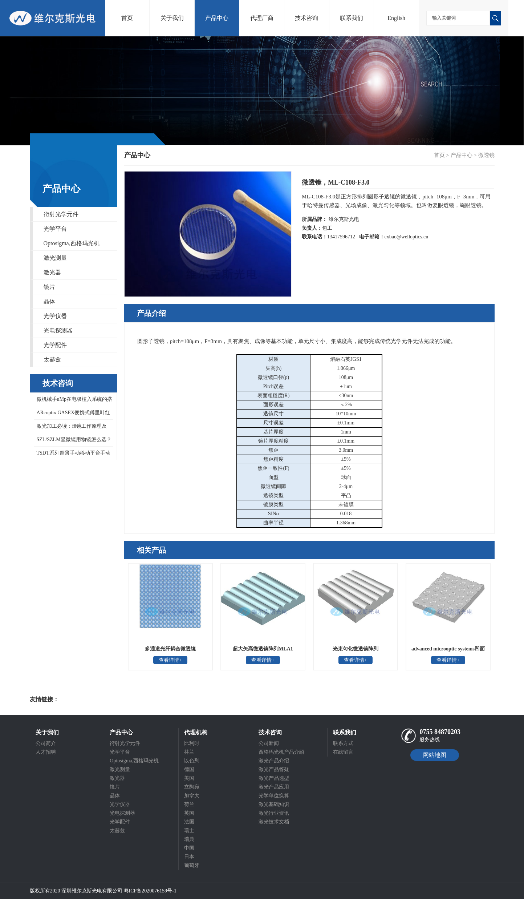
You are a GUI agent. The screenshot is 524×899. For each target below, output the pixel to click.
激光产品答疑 (274, 769)
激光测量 (55, 258)
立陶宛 (191, 787)
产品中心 (216, 18)
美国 (189, 778)
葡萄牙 (191, 865)
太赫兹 (52, 359)
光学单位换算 (274, 795)
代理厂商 (261, 18)
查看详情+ (170, 660)
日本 (189, 856)
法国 (189, 822)
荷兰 (189, 804)
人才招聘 (46, 752)
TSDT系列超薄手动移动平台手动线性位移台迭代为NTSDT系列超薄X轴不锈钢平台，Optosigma (72, 455)
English (396, 18)
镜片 (49, 287)
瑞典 (189, 839)
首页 (127, 18)
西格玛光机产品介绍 (281, 752)
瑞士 (189, 830)
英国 (189, 813)
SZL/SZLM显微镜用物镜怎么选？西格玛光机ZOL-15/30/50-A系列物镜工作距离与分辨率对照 (72, 442)
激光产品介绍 (274, 760)
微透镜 (486, 155)
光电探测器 (58, 330)
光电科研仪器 (80, 699)
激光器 (52, 272)
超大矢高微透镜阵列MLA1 (263, 649)
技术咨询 (306, 18)
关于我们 (172, 18)
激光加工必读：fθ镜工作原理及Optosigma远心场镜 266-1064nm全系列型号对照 (71, 428)
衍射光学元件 (61, 214)
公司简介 (46, 743)
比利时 (191, 743)
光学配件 (55, 345)
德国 (189, 769)
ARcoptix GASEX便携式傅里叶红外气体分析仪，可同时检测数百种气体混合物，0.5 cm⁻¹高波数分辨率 (73, 415)
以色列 (191, 760)
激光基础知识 (274, 804)
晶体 (49, 301)
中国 (189, 848)
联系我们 (351, 18)
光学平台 (55, 229)
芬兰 (189, 752)
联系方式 (343, 743)
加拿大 (191, 795)
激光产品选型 (274, 778)
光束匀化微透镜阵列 (355, 649)
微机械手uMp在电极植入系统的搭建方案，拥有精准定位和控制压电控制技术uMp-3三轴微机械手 (73, 401)
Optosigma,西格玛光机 (71, 243)
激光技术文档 (274, 822)
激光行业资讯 (274, 813)
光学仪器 (55, 316)
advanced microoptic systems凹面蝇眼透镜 (448, 651)
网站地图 (434, 755)
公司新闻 (269, 743)
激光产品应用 (274, 787)
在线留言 (343, 752)
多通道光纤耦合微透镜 (170, 649)
